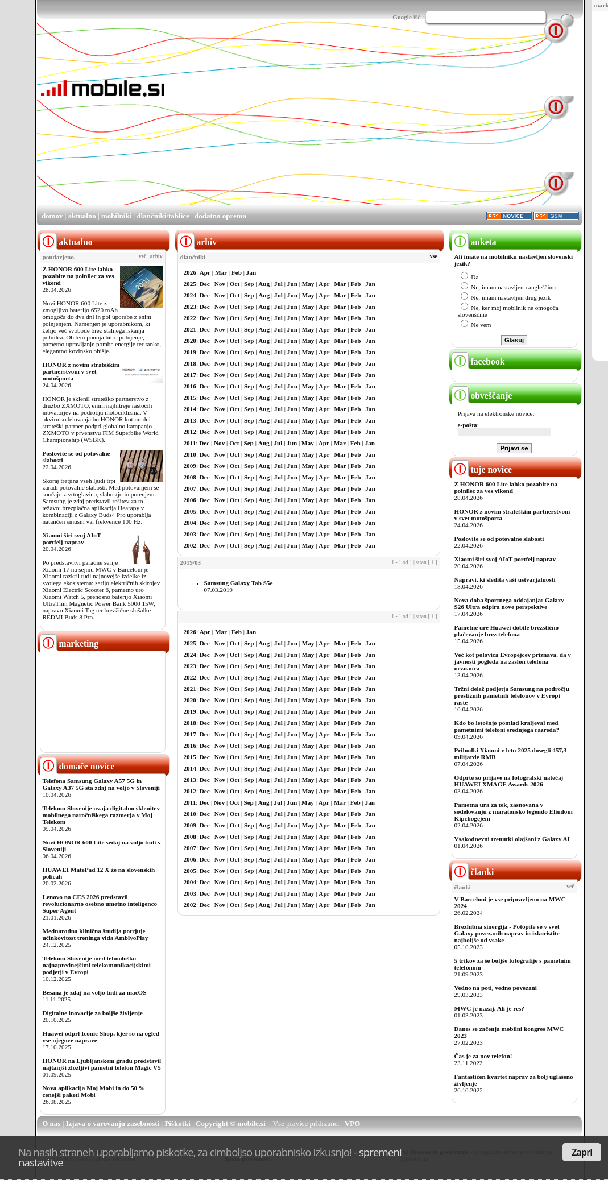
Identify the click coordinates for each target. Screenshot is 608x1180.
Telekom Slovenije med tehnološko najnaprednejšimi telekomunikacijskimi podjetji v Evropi (97, 965)
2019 (190, 352)
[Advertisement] (314, 124)
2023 (190, 306)
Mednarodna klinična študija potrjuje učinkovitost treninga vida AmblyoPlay (95, 934)
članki (473, 872)
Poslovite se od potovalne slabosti (499, 538)
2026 (190, 272)
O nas (51, 1123)
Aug (264, 283)
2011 (190, 443)
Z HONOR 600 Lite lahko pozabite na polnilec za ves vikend (78, 276)
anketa (474, 242)
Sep (249, 283)
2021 (190, 329)
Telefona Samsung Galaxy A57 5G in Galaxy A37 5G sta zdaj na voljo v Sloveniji (101, 784)
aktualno (82, 216)
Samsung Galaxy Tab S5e (238, 582)
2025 (190, 283)
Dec (205, 283)
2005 (190, 511)
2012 (190, 431)
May (308, 283)
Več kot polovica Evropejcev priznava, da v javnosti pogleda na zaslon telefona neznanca (512, 661)
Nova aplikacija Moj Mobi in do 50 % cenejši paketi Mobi (94, 1091)
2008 (190, 477)
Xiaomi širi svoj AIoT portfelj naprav (72, 538)
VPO (352, 1123)
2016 (190, 386)
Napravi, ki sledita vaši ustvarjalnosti (505, 579)
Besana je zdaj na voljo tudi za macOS (95, 992)
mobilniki (116, 216)
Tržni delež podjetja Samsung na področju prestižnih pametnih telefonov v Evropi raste (512, 695)
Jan (251, 272)
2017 (190, 374)
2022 (190, 317)
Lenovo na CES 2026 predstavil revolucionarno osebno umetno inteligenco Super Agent (100, 903)
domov (52, 216)
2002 (190, 545)
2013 (190, 420)
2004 (190, 522)
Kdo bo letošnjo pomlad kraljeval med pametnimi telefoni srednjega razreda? (506, 726)
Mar (221, 272)
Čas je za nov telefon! (483, 1056)
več (142, 256)
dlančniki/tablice (163, 216)
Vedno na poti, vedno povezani (495, 987)
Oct (234, 283)
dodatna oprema (220, 216)
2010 (190, 454)
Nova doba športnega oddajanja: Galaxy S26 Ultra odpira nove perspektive (509, 603)
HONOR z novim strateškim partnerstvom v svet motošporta (81, 371)
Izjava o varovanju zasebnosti (113, 1123)
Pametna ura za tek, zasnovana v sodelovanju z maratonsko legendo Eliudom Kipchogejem (513, 811)
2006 (190, 499)
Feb (236, 272)
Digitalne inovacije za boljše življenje (93, 1012)
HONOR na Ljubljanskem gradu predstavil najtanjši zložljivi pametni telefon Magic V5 (102, 1064)
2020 (190, 340)
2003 (190, 534)
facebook (478, 361)
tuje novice (482, 469)
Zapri (582, 1152)
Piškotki (177, 1123)
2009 (190, 465)
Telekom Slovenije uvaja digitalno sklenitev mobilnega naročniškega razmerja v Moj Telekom (101, 815)
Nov (219, 283)
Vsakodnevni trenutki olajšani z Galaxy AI (512, 838)
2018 (190, 363)
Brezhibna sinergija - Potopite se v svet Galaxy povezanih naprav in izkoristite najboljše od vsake (507, 933)
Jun (292, 283)
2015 (190, 397)
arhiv (156, 256)
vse (433, 256)
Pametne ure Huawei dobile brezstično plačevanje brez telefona (506, 630)
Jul (278, 283)
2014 (190, 408)
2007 (190, 488)
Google (402, 17)
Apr (205, 272)
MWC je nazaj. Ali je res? (489, 1008)
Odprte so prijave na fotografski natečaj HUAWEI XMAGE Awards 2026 (509, 781)
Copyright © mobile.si (231, 1123)
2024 (190, 295)
